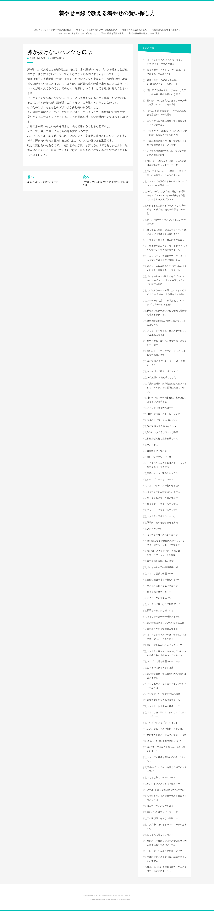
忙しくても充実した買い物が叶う (163, 497)
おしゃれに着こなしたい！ (160, 834)
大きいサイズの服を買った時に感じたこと (76, 33)
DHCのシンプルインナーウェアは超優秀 (52, 29)
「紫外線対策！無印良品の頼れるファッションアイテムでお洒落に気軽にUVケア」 (167, 387)
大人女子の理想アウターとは (161, 516)
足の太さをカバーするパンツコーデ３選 (167, 734)
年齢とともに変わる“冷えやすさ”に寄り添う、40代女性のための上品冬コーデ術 (166, 209)
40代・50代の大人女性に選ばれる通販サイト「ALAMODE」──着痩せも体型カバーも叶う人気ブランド (166, 195)
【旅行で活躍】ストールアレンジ (163, 413)
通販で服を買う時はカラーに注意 (144, 33)
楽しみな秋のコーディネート (161, 777)
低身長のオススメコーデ (159, 592)
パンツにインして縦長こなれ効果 (163, 694)
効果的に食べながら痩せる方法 (162, 522)
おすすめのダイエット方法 (160, 667)
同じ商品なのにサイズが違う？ (166, 29)
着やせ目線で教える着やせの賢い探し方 (107, 13)
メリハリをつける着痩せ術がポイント (165, 741)
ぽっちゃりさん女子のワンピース (163, 491)
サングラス (152, 444)
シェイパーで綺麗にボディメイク (163, 371)
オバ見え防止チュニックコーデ (162, 585)
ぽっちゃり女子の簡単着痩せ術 (162, 567)
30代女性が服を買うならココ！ (162, 426)
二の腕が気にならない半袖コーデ (163, 818)
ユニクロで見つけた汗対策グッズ (163, 604)
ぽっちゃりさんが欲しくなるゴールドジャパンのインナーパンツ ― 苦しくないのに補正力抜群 (167, 280)
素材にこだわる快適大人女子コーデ (164, 628)
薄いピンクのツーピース (159, 457)
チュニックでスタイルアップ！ (162, 510)
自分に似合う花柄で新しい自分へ (163, 579)
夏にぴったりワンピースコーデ (162, 812)
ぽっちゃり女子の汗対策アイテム (163, 616)
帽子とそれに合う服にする (160, 610)
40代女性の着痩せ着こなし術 (161, 377)
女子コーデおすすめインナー (161, 598)
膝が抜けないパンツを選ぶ (160, 806)
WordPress (125, 899)
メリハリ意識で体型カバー (160, 573)
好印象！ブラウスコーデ (159, 450)
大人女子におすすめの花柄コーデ (163, 706)
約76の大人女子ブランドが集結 (162, 432)
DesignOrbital (104, 899)
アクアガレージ (154, 528)
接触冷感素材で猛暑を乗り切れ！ (163, 438)
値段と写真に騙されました (134, 29)
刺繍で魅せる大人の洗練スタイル (163, 700)
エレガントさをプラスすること (162, 722)
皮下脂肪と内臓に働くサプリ (161, 561)
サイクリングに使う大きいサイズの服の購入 (96, 29)
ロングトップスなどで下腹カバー (163, 783)
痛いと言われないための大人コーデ (164, 645)
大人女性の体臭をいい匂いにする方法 (165, 622)
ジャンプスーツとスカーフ (160, 479)
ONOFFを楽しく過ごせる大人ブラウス (166, 789)
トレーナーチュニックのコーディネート (167, 850)
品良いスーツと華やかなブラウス (163, 473)
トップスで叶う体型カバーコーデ (163, 661)
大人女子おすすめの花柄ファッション (165, 728)
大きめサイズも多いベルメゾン (162, 420)
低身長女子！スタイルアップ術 (163, 504)
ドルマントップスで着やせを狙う (163, 485)
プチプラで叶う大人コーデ (160, 407)
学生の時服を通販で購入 (112, 33)
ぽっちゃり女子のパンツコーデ (162, 534)
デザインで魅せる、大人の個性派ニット (167, 239)
